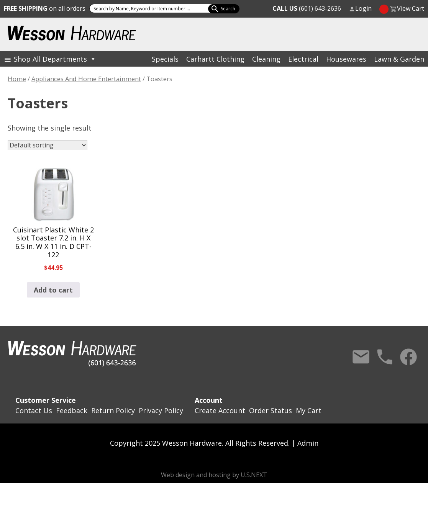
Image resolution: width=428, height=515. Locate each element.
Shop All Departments (55, 59)
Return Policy (113, 410)
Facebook (408, 357)
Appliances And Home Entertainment (86, 78)
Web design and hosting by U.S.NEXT (214, 475)
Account (209, 400)
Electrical (303, 59)
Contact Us (361, 357)
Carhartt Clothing (215, 59)
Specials (165, 59)
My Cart (308, 410)
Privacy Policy (161, 410)
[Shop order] (47, 145)
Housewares (346, 59)
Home (17, 78)
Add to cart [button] (53, 289)
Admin (307, 443)
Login (363, 8)
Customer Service (45, 400)
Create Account (220, 410)
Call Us (385, 357)
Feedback (71, 410)
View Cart (410, 8)
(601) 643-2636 (306, 8)
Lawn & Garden (399, 59)
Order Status (270, 410)
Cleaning (266, 59)
